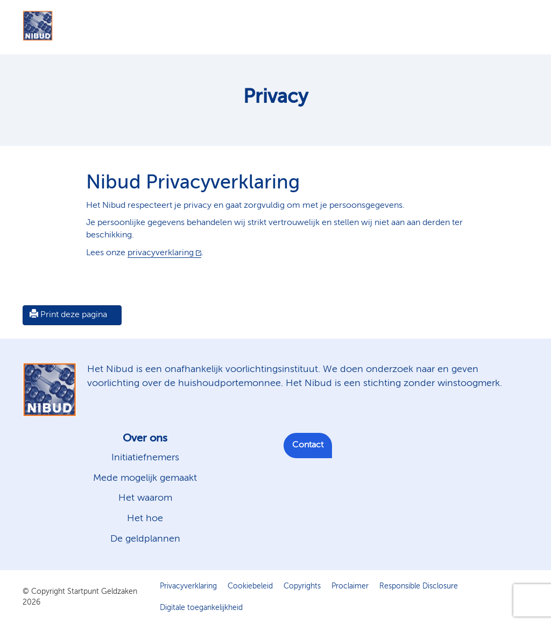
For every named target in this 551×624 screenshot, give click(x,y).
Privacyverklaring (188, 586)
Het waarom (145, 498)
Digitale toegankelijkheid (201, 608)
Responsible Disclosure (418, 586)
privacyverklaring (161, 253)
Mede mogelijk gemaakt (145, 478)
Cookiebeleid (250, 586)
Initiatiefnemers (145, 457)
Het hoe (145, 518)
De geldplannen (145, 539)
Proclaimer (350, 586)
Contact (307, 445)
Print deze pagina (68, 314)
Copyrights (302, 586)
